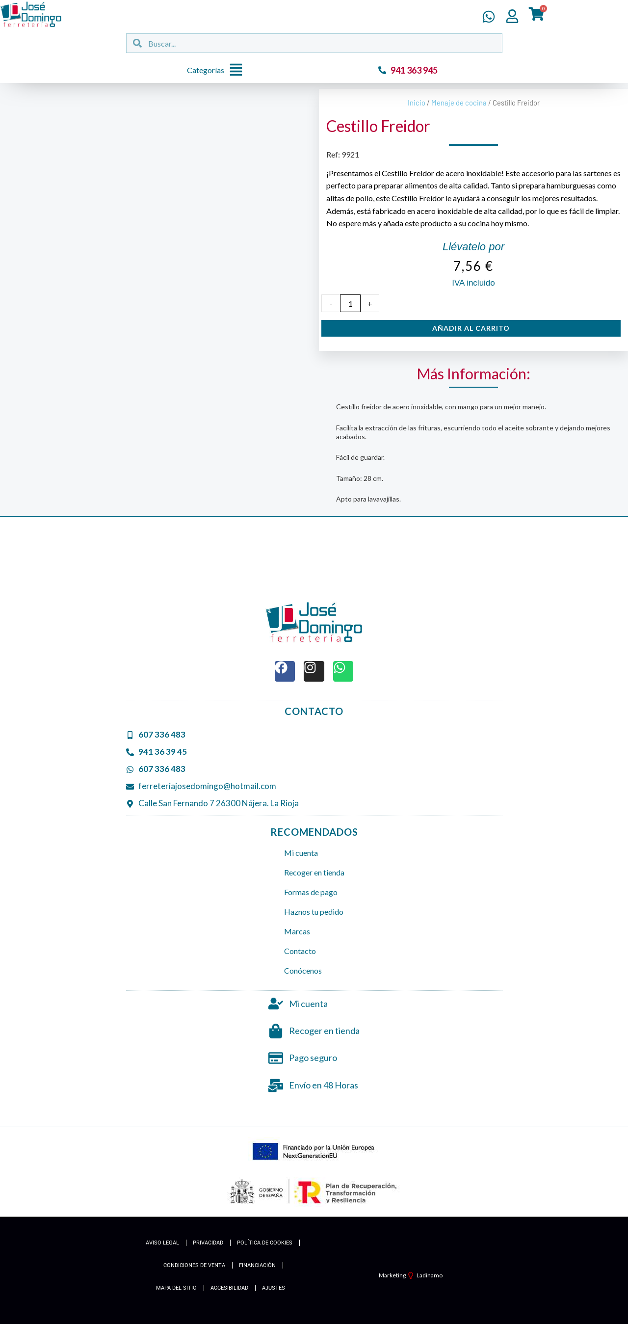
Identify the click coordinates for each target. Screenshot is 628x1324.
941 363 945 (414, 70)
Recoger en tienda (314, 872)
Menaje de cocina (459, 102)
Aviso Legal (162, 1243)
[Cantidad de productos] (350, 303)
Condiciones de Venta (194, 1265)
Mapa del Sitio (176, 1288)
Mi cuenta (301, 852)
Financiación (257, 1265)
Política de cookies (264, 1243)
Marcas (297, 931)
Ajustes (273, 1288)
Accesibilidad (229, 1288)
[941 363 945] (382, 70)
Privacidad (208, 1243)
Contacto (300, 950)
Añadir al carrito (471, 328)
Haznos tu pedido (313, 911)
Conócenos (303, 970)
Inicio (416, 102)
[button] (217, 70)
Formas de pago (311, 892)
